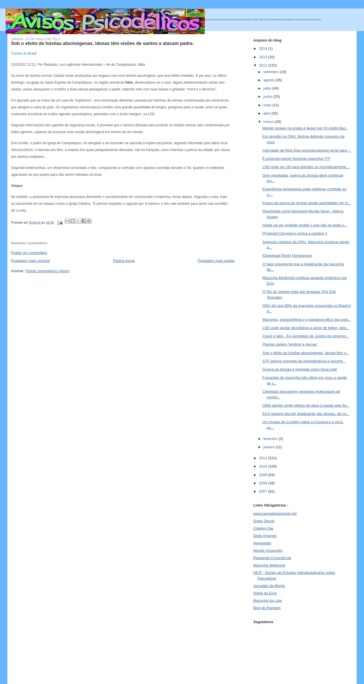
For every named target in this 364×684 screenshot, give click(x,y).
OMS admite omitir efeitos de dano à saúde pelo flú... (305, 405)
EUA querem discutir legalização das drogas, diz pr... (305, 414)
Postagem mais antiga (216, 261)
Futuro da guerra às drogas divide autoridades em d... (306, 203)
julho (267, 88)
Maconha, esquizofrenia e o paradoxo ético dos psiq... (306, 319)
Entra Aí (35, 222)
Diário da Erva (264, 593)
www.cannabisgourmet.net (274, 513)
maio (267, 105)
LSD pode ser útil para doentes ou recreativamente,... (306, 167)
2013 (263, 57)
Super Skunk (263, 521)
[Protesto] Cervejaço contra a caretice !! (294, 233)
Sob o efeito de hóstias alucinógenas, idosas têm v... (305, 353)
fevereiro (271, 439)
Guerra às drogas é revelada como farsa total (299, 369)
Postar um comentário (29, 253)
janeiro (269, 447)
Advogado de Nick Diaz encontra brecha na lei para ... (306, 150)
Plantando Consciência (272, 558)
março (269, 121)
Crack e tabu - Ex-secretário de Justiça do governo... (305, 336)
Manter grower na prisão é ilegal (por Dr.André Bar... (305, 128)
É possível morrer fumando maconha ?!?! (296, 158)
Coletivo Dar (263, 528)
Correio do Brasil (23, 53)
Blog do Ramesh (266, 608)
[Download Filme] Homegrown (287, 255)
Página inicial (124, 261)
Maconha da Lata (267, 600)
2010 (263, 466)
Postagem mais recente (30, 261)
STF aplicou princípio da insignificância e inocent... (304, 361)
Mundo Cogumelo (267, 550)
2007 (263, 491)
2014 (263, 48)
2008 (263, 483)
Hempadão (262, 543)
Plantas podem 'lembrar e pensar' (290, 344)
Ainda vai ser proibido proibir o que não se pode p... (304, 225)
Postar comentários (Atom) (47, 271)
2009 (263, 475)
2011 (263, 458)
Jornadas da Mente (269, 586)
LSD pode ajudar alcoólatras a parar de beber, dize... (305, 328)
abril (267, 113)
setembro (271, 72)
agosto (269, 80)
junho (268, 96)
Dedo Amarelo (264, 536)
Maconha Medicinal (269, 565)
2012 (263, 65)
